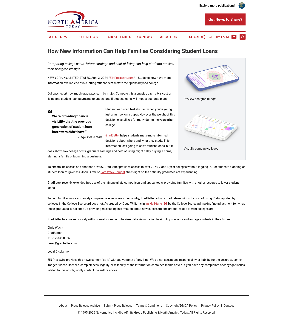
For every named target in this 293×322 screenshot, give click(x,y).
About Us (168, 37)
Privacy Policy (210, 305)
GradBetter (112, 135)
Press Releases (88, 37)
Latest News (58, 37)
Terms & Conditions (149, 305)
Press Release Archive (85, 305)
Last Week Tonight (113, 172)
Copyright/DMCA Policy (181, 305)
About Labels (119, 37)
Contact (145, 37)
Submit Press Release (118, 305)
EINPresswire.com (122, 78)
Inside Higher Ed (156, 203)
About (63, 305)
